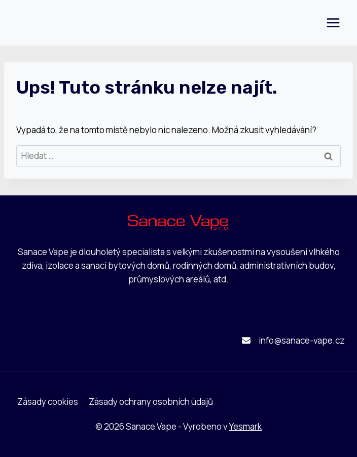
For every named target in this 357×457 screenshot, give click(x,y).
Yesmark (245, 426)
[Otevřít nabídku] (333, 22)
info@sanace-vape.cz (302, 340)
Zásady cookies (47, 401)
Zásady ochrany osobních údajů (151, 401)
